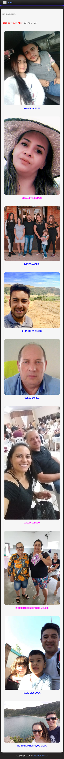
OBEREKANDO (40, 756)
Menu (10, 2)
